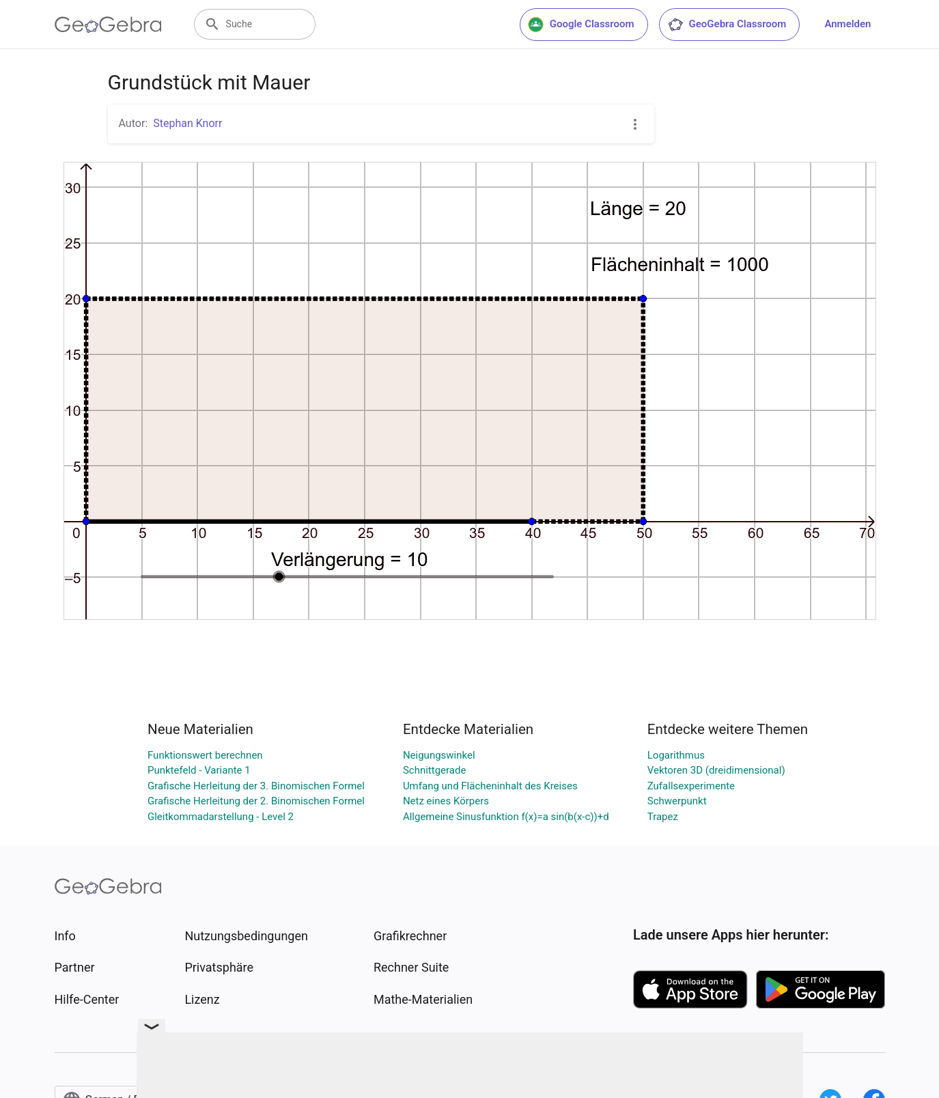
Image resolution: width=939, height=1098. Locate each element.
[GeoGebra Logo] (108, 24)
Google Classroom (581, 24)
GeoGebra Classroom (727, 24)
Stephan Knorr (187, 123)
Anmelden (847, 24)
